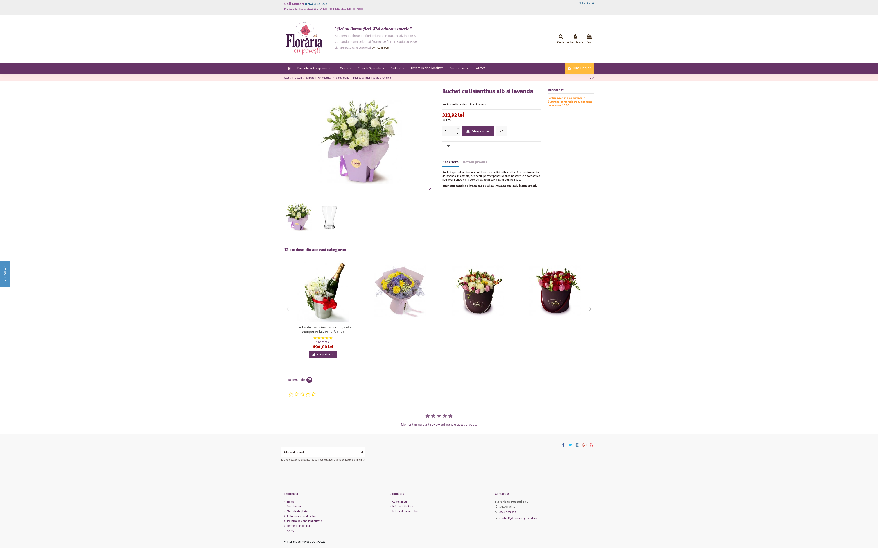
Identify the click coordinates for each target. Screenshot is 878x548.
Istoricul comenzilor (405, 511)
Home (291, 501)
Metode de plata (297, 511)
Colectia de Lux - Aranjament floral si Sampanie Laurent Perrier (322, 329)
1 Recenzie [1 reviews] (323, 342)
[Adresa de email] (319, 452)
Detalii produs (475, 162)
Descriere (450, 162)
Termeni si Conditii (298, 525)
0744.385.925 (316, 4)
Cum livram (294, 506)
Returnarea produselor (301, 516)
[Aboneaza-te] (361, 452)
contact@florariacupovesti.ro (518, 518)
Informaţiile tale (402, 506)
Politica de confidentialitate (304, 521)
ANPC (290, 530)
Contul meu (399, 501)
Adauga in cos (477, 131)
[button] (5, 274)
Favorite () (586, 3)
